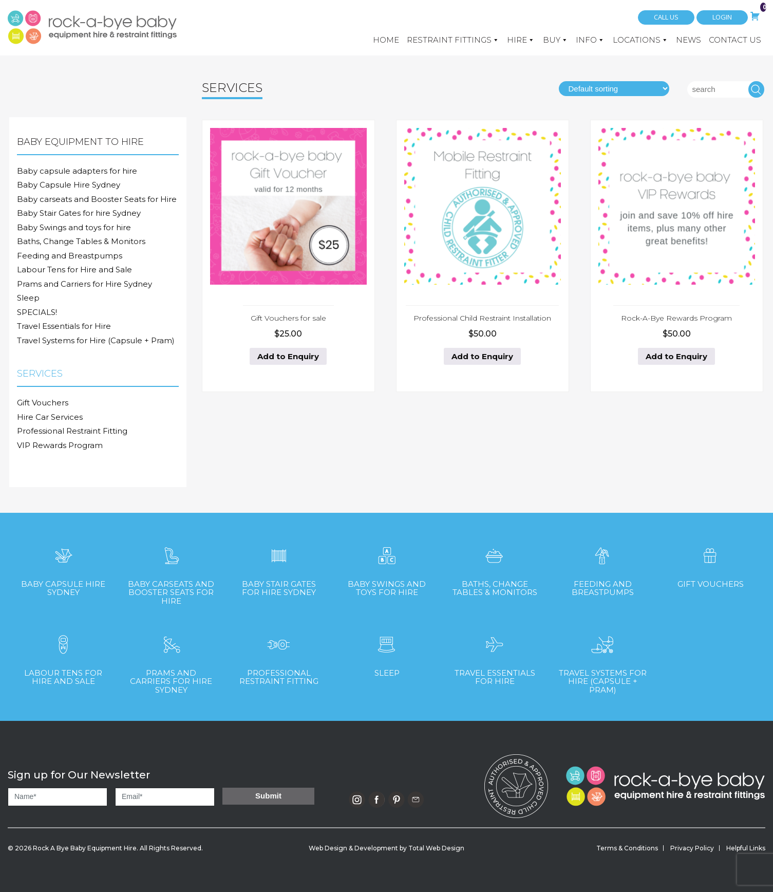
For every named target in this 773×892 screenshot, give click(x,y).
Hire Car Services (50, 417)
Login (722, 17)
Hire (521, 40)
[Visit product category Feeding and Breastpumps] (602, 566)
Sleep (28, 298)
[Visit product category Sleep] (387, 651)
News (688, 40)
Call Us (666, 17)
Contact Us (735, 40)
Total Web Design (436, 848)
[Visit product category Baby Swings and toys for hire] (387, 566)
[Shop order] (614, 88)
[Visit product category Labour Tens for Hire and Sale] (63, 655)
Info (590, 40)
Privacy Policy (692, 848)
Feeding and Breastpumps (69, 256)
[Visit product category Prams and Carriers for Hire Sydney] (171, 660)
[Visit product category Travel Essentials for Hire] (494, 655)
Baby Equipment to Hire (80, 141)
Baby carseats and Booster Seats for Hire (97, 199)
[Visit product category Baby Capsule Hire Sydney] (63, 566)
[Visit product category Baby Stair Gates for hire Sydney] (279, 566)
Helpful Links (745, 848)
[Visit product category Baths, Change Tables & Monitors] (494, 566)
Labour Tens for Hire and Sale (74, 269)
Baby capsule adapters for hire (77, 171)
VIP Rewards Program (60, 445)
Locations (640, 40)
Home (386, 40)
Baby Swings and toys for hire (74, 227)
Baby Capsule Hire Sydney (68, 185)
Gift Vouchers (42, 402)
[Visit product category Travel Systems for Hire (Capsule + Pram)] (602, 660)
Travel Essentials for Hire (64, 326)
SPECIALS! (37, 312)
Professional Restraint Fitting (72, 431)
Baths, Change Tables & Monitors (81, 241)
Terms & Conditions (627, 848)
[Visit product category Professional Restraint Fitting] (279, 655)
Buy (555, 40)
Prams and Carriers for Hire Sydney (84, 284)
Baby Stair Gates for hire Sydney (79, 213)
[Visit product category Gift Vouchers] (710, 562)
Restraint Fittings (453, 40)
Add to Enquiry (288, 356)
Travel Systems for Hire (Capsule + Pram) (96, 340)
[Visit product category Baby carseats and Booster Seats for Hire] (171, 571)
